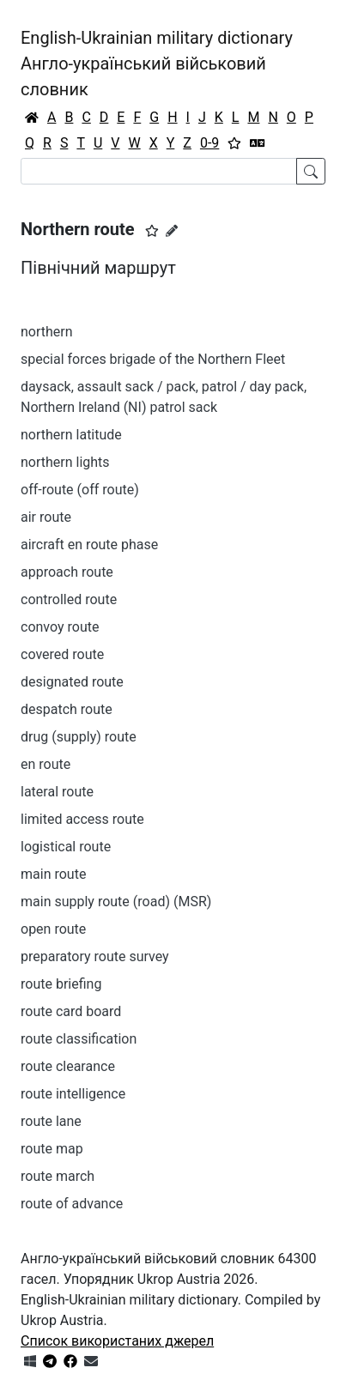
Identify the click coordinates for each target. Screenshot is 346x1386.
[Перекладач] (258, 143)
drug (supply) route (79, 737)
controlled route (69, 599)
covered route (62, 654)
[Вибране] (234, 143)
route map (52, 1149)
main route (53, 874)
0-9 (209, 143)
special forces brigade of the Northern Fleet (153, 359)
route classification (79, 1039)
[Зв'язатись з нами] (91, 1361)
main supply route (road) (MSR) (116, 901)
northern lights (65, 462)
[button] (152, 231)
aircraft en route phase (89, 544)
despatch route (66, 709)
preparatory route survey (95, 956)
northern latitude (71, 435)
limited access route (82, 819)
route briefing (61, 984)
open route (53, 929)
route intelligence (73, 1094)
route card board (71, 1011)
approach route (67, 572)
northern (47, 332)
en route (45, 764)
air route (46, 517)
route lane (51, 1121)
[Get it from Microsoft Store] (30, 1361)
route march (57, 1176)
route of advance (72, 1203)
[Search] (159, 171)
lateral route (57, 792)
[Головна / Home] (32, 117)
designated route (72, 682)
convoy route (60, 627)
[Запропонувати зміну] (172, 231)
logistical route (66, 846)
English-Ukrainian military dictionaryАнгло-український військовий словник (157, 63)
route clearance (68, 1066)
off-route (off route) (80, 489)
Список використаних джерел (117, 1341)
